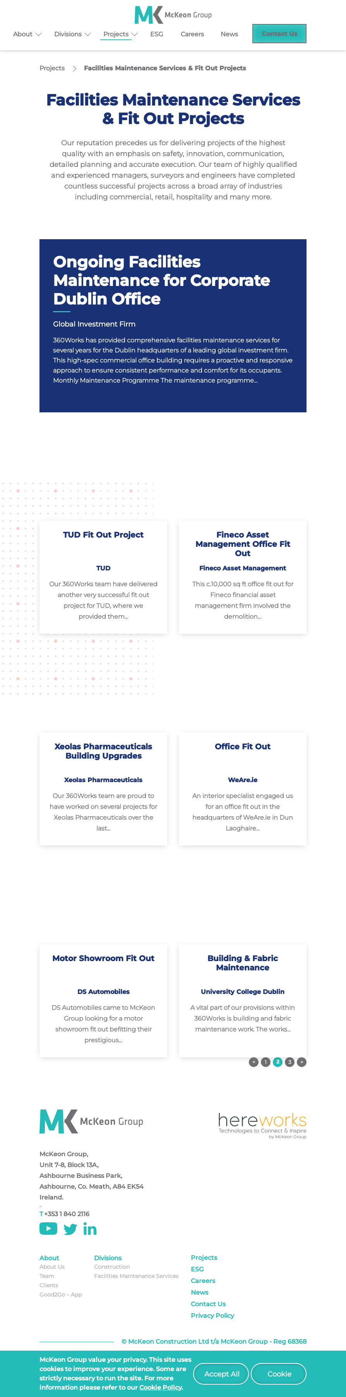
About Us (52, 1266)
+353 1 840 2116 (66, 1214)
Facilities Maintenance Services (136, 1276)
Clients (48, 1285)
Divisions (68, 34)
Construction (112, 1266)
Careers (192, 34)
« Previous (254, 1062)
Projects (115, 34)
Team (46, 1276)
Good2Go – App (60, 1294)
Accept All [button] (222, 1374)
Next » (302, 1062)
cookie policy (160, 1387)
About (23, 34)
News (229, 34)
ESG (156, 34)
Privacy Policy (212, 1315)
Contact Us (280, 33)
